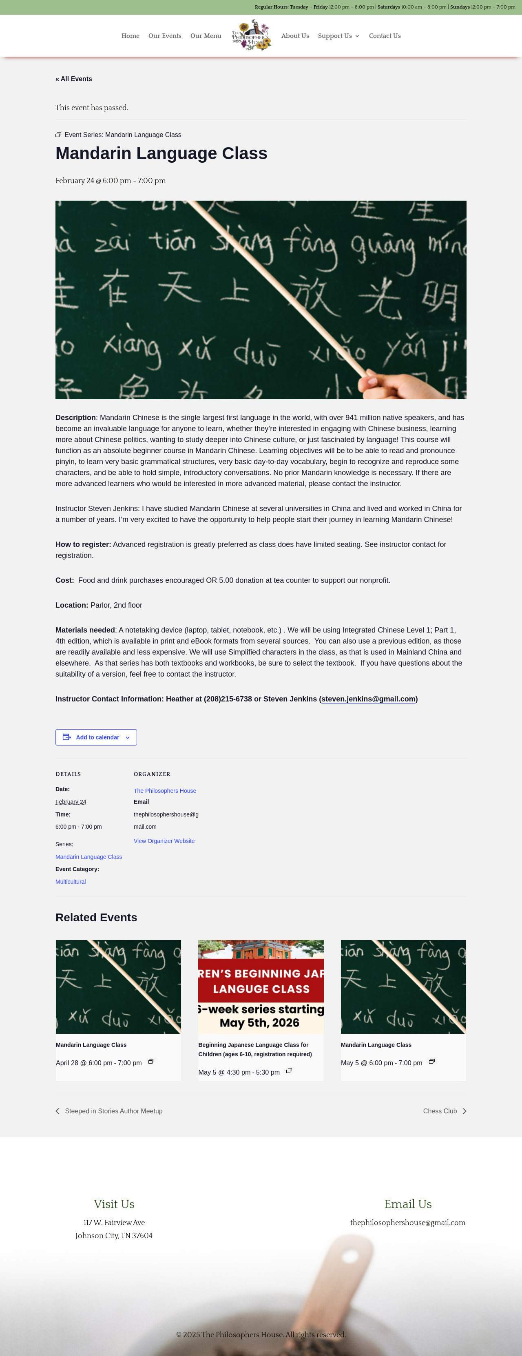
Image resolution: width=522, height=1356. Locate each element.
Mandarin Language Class (88, 857)
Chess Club (441, 1111)
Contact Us (385, 36)
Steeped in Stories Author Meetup (113, 1111)
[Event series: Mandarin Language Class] (151, 1061)
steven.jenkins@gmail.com (368, 699)
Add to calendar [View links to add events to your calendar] (97, 737)
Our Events (164, 36)
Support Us (335, 36)
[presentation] (118, 987)
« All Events (73, 78)
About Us (295, 36)
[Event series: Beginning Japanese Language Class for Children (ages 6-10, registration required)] (289, 1070)
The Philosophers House (165, 790)
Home (130, 36)
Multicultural (70, 881)
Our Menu (205, 36)
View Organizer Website (164, 841)
